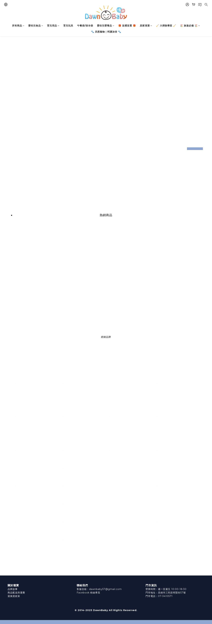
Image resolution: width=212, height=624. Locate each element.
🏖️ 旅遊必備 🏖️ (190, 25)
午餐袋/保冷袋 (85, 25)
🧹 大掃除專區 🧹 (166, 25)
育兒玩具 (68, 25)
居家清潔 (146, 25)
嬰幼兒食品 (35, 25)
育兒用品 (53, 25)
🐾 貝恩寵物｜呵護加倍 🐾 (106, 31)
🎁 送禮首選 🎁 (127, 25)
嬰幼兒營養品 (105, 25)
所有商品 (18, 25)
